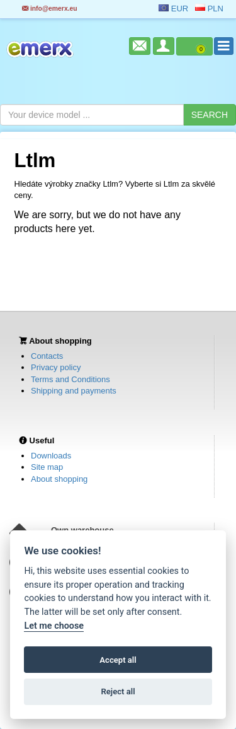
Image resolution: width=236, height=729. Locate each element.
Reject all (118, 691)
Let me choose (54, 626)
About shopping (59, 479)
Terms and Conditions (70, 379)
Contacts (47, 356)
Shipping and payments (73, 390)
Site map (47, 467)
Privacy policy (56, 367)
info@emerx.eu (49, 8)
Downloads (51, 455)
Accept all (117, 660)
